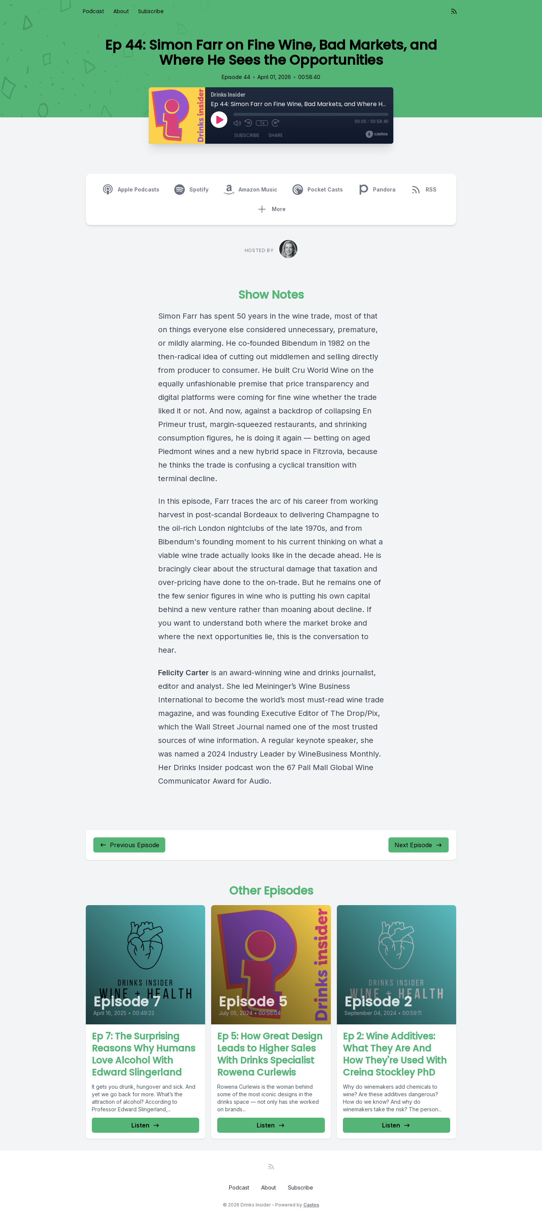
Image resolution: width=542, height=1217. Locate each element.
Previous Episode (129, 845)
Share (275, 135)
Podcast (93, 11)
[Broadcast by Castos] (376, 134)
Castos (311, 1205)
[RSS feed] (454, 11)
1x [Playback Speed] (262, 123)
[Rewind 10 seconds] (248, 123)
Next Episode (418, 845)
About (121, 11)
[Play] (219, 119)
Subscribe (151, 11)
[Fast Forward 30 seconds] (275, 123)
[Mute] (237, 123)
